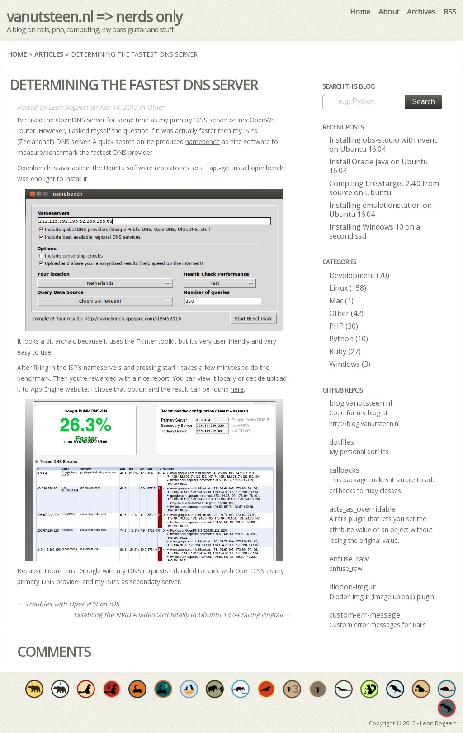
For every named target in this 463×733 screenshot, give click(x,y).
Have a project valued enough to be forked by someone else (214, 689)
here (237, 389)
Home (360, 12)
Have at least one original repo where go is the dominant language (446, 689)
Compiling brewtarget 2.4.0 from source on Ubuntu (384, 187)
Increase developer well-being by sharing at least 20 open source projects (240, 689)
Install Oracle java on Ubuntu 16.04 (378, 166)
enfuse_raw (349, 559)
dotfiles (341, 442)
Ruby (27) (345, 351)
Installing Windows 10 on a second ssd (374, 231)
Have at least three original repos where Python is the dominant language (163, 689)
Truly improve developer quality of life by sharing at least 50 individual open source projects (369, 689)
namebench (202, 141)
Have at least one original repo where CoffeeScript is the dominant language (420, 689)
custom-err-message (364, 615)
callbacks (344, 470)
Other (156, 107)
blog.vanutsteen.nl (360, 403)
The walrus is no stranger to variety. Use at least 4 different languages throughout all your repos (266, 689)
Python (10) (348, 339)
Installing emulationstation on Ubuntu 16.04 (380, 209)
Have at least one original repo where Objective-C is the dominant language (34, 689)
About (388, 12)
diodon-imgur (352, 587)
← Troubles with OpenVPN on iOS (68, 603)
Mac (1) (341, 301)
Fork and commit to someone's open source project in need (189, 689)
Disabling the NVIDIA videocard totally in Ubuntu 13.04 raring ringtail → (182, 614)
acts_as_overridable (362, 509)
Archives (421, 12)
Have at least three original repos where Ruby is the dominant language (111, 689)
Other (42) (346, 313)
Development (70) (359, 275)
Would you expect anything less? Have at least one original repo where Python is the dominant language (137, 689)
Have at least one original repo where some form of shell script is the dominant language (395, 689)
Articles (48, 54)
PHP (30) (343, 326)
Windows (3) (349, 364)
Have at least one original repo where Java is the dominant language (343, 689)
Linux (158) (347, 288)
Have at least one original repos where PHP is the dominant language (317, 689)
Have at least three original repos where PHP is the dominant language (292, 689)
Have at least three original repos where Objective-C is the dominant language (60, 689)
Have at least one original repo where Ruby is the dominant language (85, 689)
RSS (450, 12)
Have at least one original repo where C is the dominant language (446, 708)
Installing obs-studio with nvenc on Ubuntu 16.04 (383, 144)
